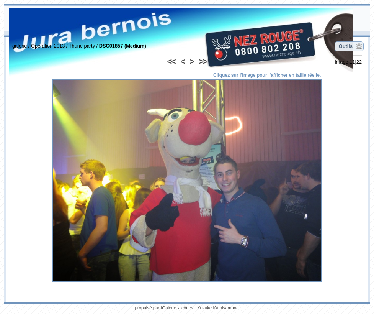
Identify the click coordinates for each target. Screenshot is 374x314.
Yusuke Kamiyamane (217, 308)
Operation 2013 (48, 46)
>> (203, 61)
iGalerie (168, 308)
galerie (19, 46)
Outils (346, 46)
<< (171, 61)
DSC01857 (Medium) (122, 46)
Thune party (82, 46)
